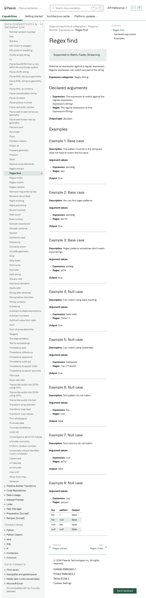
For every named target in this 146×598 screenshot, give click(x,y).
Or (10, 59)
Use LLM (14, 472)
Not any (13, 41)
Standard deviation (19, 283)
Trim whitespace (18, 418)
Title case (14, 375)
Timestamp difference (21, 352)
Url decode (15, 463)
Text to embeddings (19, 343)
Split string (15, 274)
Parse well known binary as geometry (23, 113)
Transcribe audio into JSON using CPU (23, 386)
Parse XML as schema (21, 89)
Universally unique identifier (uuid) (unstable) (24, 452)
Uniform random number (22, 446)
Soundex (14, 270)
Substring (14, 306)
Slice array (15, 265)
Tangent (13, 334)
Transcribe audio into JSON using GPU (23, 394)
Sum (12, 325)
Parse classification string (22, 93)
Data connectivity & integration (67, 26)
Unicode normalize (19, 441)
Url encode (15, 468)
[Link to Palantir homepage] (10, 8)
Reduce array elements (21, 164)
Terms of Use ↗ (61, 578)
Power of (14, 146)
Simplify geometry (18, 251)
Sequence (14, 242)
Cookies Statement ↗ (64, 569)
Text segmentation (19, 339)
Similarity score (17, 247)
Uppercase (15, 458)
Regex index (15, 178)
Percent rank (16, 127)
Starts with (15, 288)
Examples (119, 38)
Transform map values (21, 414)
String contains (17, 302)
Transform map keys (20, 409)
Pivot (12, 136)
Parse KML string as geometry (25, 76)
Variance (14, 481)
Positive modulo (17, 141)
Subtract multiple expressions (25, 311)
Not (11, 37)
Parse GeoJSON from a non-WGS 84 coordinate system (24, 65)
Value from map (17, 477)
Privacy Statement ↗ (64, 574)
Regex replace (17, 187)
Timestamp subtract (20, 362)
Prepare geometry (18, 150)
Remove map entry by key (22, 192)
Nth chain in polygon (20, 46)
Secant (13, 233)
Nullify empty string (19, 55)
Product (13, 155)
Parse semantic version (21, 107)
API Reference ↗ (117, 8)
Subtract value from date (22, 320)
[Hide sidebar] (41, 24)
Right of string (16, 201)
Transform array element (22, 405)
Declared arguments (125, 34)
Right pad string (17, 205)
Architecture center (58, 16)
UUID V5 (14, 432)
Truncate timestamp (20, 428)
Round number (17, 210)
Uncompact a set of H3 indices (25, 437)
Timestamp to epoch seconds (25, 371)
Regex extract (16, 169)
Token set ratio (17, 380)
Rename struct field (19, 196)
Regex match (16, 182)
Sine (11, 256)
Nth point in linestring (20, 50)
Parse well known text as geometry (22, 121)
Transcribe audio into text (22, 400)
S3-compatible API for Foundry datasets (23, 590)
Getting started (34, 16)
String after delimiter (20, 293)
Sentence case (17, 238)
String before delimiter (21, 297)
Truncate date (16, 423)
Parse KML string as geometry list (25, 82)
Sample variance (18, 228)
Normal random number (22, 32)
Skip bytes (14, 261)
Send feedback (125, 591)
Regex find (15, 173)
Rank (12, 159)
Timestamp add (17, 348)
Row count (15, 215)
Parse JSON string (19, 72)
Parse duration (17, 98)
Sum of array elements (21, 329)
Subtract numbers (19, 316)
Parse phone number (20, 103)
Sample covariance (19, 224)
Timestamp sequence (21, 357)
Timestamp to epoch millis (23, 366)
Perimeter (14, 132)
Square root (15, 279)
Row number (16, 219)
